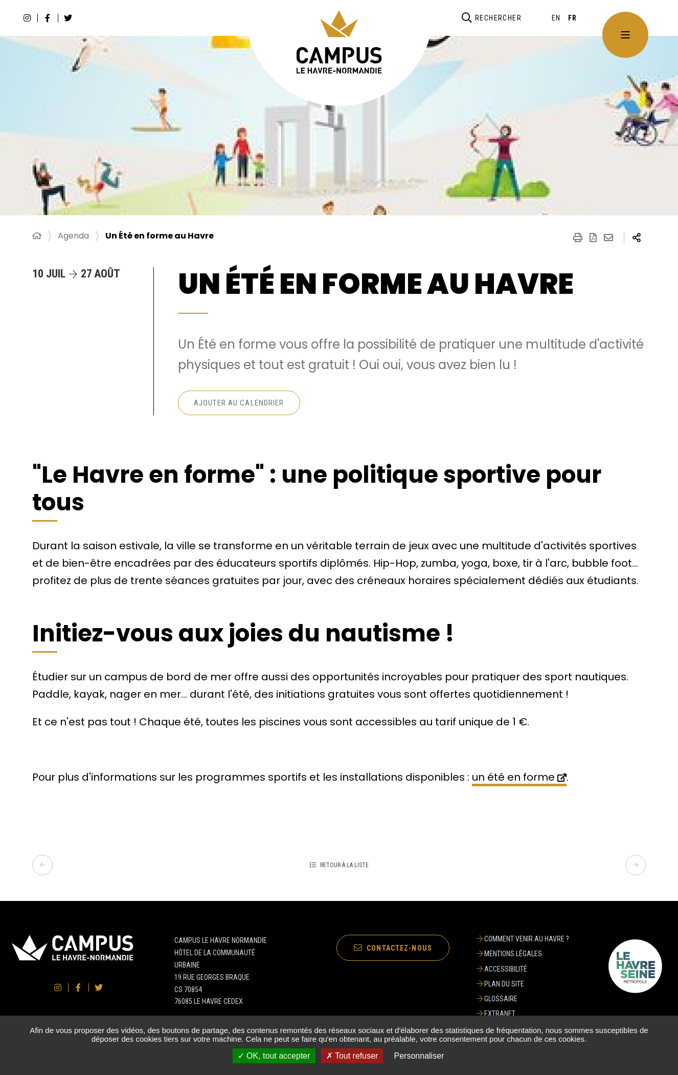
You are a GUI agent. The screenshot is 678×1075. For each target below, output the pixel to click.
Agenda (73, 236)
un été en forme (513, 777)
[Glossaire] (523, 999)
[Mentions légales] (523, 954)
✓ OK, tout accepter (274, 1055)
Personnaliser (419, 1055)
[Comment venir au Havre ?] (523, 939)
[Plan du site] (523, 984)
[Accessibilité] (523, 969)
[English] (556, 18)
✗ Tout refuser (352, 1055)
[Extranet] (523, 1013)
